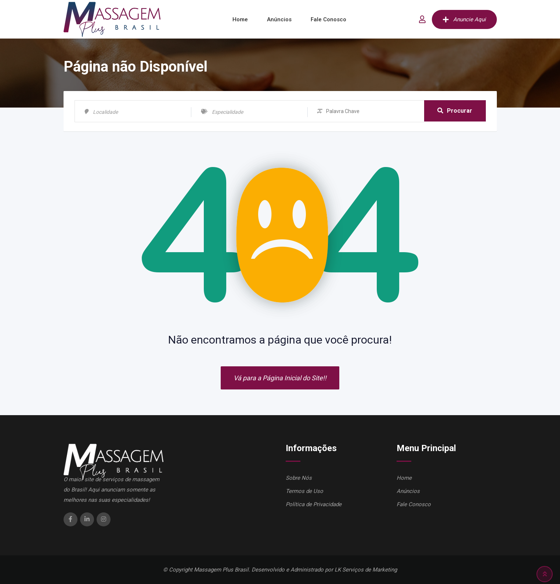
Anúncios (279, 19)
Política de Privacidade (314, 504)
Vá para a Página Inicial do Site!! (280, 378)
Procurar (454, 111)
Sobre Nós (299, 478)
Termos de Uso (304, 491)
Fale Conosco (328, 19)
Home (240, 19)
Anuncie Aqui (464, 19)
